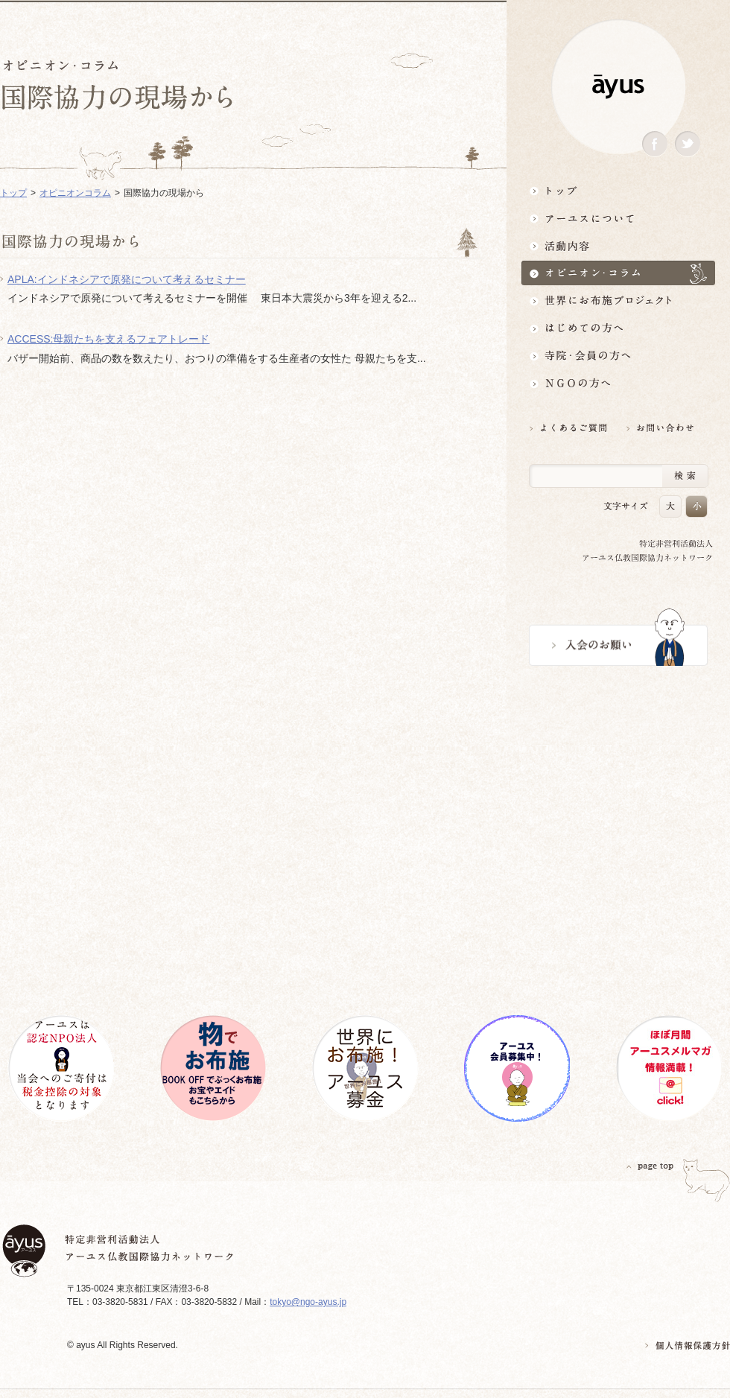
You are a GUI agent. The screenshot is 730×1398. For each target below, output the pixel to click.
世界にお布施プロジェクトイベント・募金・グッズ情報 (618, 300)
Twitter (687, 144)
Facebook (654, 144)
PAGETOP (650, 1166)
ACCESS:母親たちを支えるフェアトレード (108, 339)
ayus (618, 87)
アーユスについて (618, 218)
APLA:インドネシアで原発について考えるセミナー (126, 279)
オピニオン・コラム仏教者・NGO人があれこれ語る (618, 273)
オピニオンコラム (75, 193)
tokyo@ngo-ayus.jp (308, 1302)
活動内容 (618, 245)
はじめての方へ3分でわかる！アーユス (618, 328)
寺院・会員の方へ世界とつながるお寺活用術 (618, 355)
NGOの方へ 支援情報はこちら (618, 383)
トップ (618, 190)
